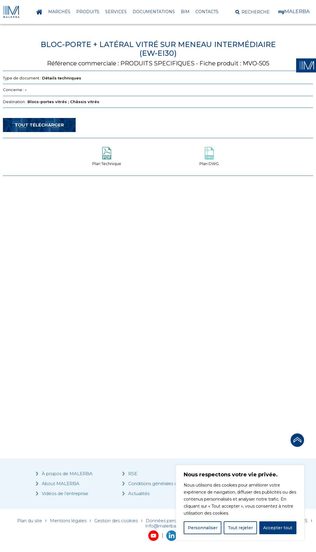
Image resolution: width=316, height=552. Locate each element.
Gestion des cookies (116, 520)
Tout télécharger (39, 125)
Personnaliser (203, 527)
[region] (240, 502)
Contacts (206, 11)
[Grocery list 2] (231, 291)
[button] (252, 12)
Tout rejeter (240, 527)
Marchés (59, 11)
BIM (185, 11)
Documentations (154, 11)
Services (116, 11)
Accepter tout (277, 527)
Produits (87, 11)
